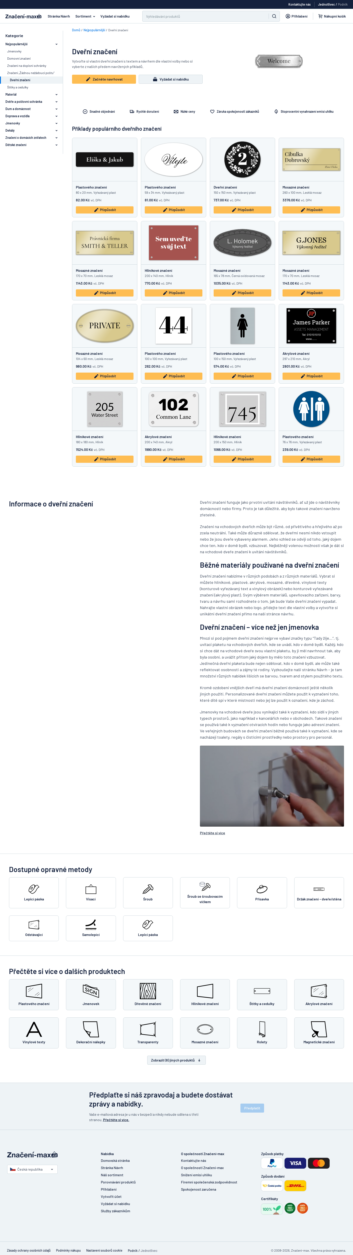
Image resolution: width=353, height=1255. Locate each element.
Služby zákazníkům (115, 1211)
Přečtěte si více (212, 833)
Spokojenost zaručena (198, 1189)
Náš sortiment (112, 1175)
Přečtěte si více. (116, 1120)
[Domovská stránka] (49, 1155)
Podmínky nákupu (68, 1250)
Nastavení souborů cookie (104, 1250)
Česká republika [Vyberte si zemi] (26, 1169)
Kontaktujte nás (193, 1160)
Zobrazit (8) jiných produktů (176, 1060)
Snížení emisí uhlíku (196, 1175)
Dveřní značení (225, 187)
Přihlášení (109, 1189)
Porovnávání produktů (118, 1182)
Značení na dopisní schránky (26, 65)
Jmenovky (14, 51)
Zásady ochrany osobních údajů (29, 1250)
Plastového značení (91, 187)
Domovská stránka (115, 1160)
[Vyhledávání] (203, 16)
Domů (76, 30)
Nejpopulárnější (94, 30)
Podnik (343, 4)
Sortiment (86, 16)
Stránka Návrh (59, 16)
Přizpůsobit (105, 210)
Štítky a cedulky (17, 87)
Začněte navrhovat (104, 79)
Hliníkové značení (158, 270)
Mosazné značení (296, 187)
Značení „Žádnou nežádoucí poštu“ (30, 73)
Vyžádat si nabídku (115, 16)
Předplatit (252, 1108)
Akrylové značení (296, 353)
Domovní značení (19, 58)
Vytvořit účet (111, 1196)
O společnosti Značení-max (202, 1167)
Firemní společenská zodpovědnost (209, 1182)
